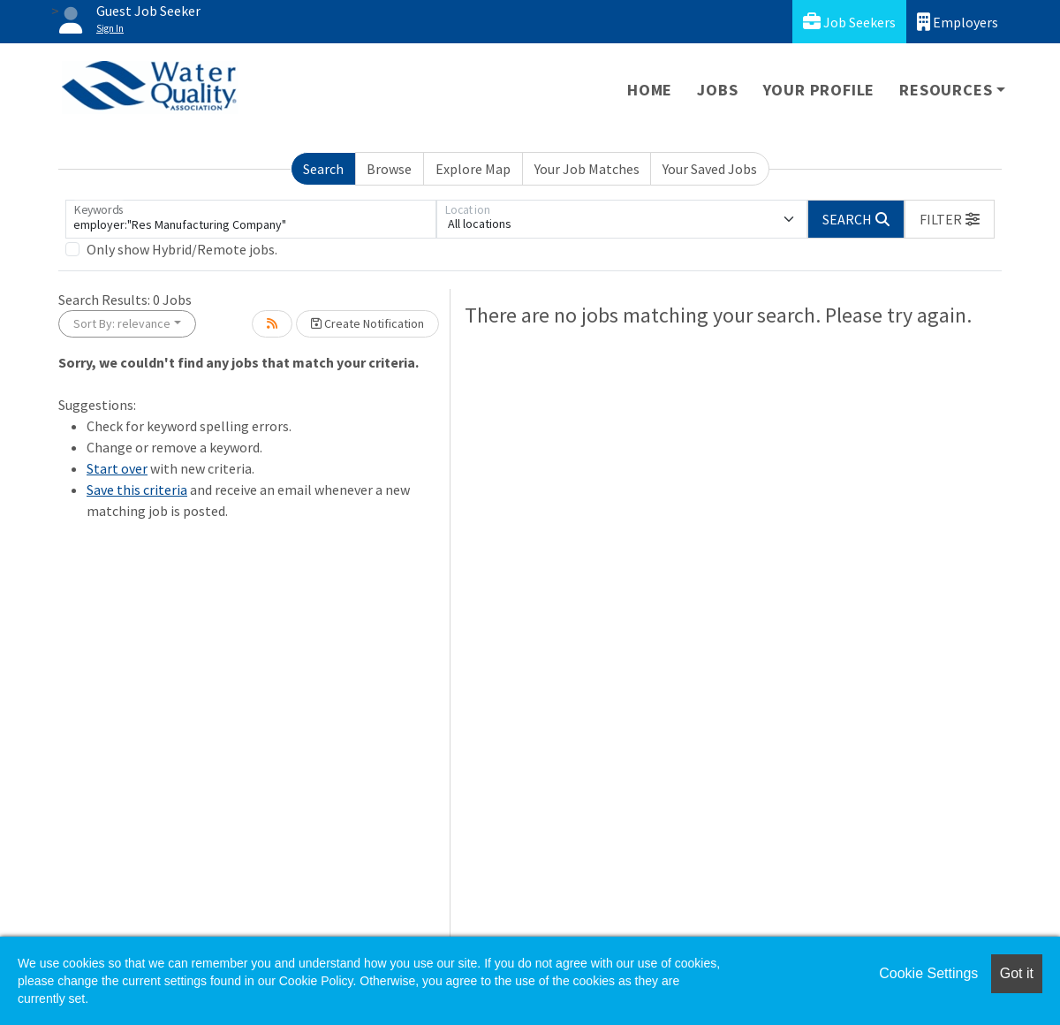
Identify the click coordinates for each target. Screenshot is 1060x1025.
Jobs (717, 90)
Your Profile (819, 90)
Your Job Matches (587, 169)
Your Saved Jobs (709, 169)
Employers (957, 22)
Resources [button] (945, 90)
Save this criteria (137, 489)
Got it (1017, 973)
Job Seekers (849, 22)
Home (649, 90)
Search (323, 169)
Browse (389, 169)
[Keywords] (250, 219)
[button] (950, 219)
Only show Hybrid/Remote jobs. (182, 249)
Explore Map (473, 169)
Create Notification (367, 323)
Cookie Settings (928, 973)
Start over (117, 468)
